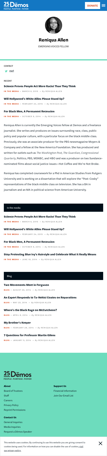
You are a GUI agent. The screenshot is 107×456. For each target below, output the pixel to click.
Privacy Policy (11, 405)
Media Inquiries (12, 427)
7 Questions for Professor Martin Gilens (29, 335)
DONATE (92, 5)
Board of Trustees (13, 390)
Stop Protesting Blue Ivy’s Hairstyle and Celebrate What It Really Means (50, 254)
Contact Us (10, 417)
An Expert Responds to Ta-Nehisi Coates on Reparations (40, 297)
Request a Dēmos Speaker (18, 431)
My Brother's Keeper (17, 322)
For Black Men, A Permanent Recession (29, 111)
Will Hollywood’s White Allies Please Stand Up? (34, 98)
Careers (8, 400)
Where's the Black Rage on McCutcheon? (30, 310)
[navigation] (103, 5)
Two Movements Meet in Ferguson (26, 285)
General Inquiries (13, 422)
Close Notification (96, 446)
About (7, 386)
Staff (6, 395)
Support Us (60, 386)
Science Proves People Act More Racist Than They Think (40, 86)
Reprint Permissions (14, 410)
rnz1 (11, 70)
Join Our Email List (63, 395)
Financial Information (65, 390)
